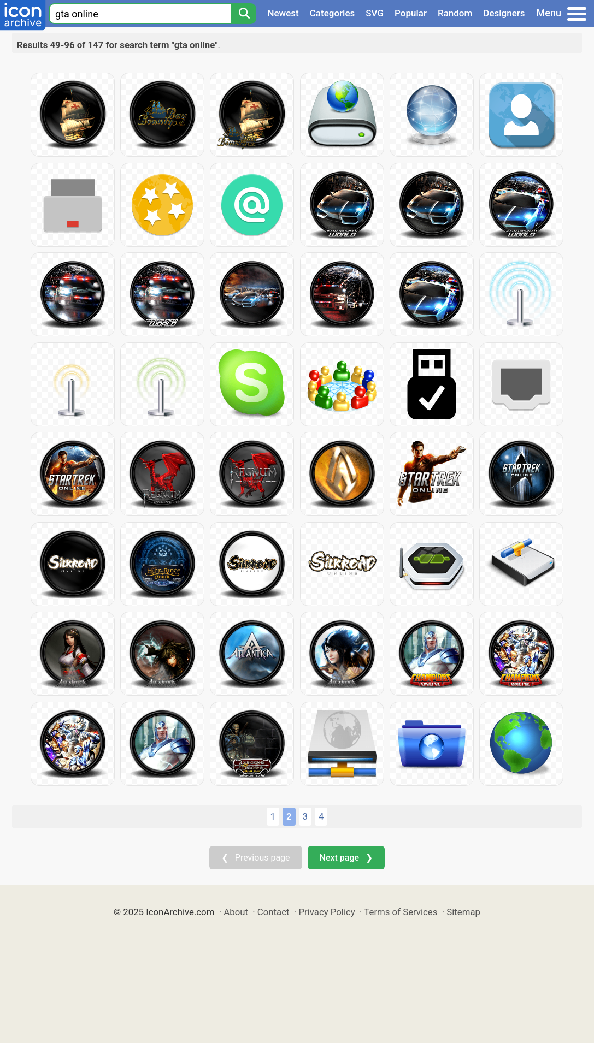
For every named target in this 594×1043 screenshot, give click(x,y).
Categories (332, 13)
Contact (273, 911)
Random (455, 13)
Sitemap (463, 911)
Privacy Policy (326, 911)
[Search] (243, 13)
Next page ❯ (346, 857)
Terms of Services (400, 911)
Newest (282, 13)
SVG (375, 13)
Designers (504, 13)
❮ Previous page (255, 857)
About (236, 911)
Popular (411, 13)
